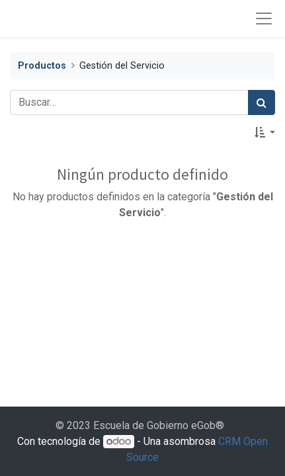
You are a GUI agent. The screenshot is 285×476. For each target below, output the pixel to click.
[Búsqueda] (261, 102)
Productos (42, 65)
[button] (265, 132)
